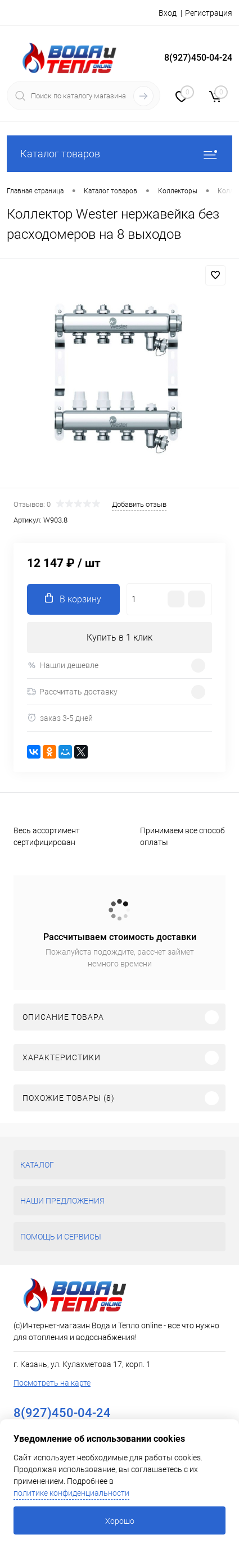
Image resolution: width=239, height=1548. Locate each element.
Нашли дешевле (62, 665)
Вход (168, 12)
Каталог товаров (119, 153)
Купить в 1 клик (119, 637)
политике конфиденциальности (71, 1492)
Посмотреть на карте (52, 1382)
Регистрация (208, 12)
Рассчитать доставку (72, 691)
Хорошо (119, 1521)
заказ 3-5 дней (60, 718)
